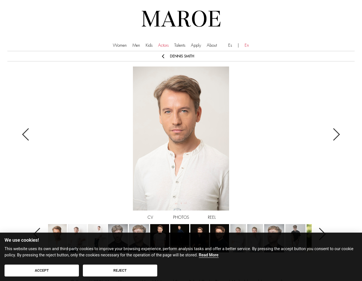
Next (336, 134)
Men (136, 45)
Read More (209, 255)
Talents (179, 45)
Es (230, 45)
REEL (212, 217)
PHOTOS (181, 217)
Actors (163, 45)
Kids (149, 45)
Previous (26, 134)
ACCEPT (42, 270)
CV (150, 217)
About (212, 45)
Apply (196, 45)
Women (120, 45)
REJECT (120, 270)
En (247, 45)
